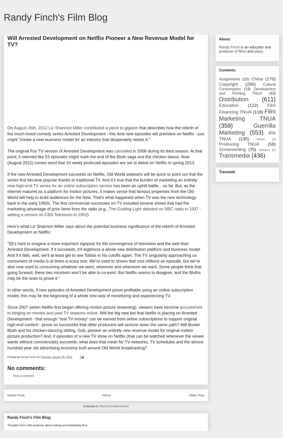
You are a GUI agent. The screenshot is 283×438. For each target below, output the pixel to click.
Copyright (228, 84)
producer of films (232, 51)
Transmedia (234, 155)
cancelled (123, 151)
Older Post (196, 395)
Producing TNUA (239, 144)
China (257, 78)
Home (106, 395)
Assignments (229, 79)
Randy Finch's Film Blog (56, 17)
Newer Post (15, 395)
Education (229, 105)
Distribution (233, 99)
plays (258, 51)
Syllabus (264, 150)
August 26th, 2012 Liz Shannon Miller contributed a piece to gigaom (76, 128)
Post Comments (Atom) (114, 406)
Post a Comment (23, 376)
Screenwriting (232, 149)
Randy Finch (229, 47)
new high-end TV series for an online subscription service (59, 186)
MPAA (261, 139)
